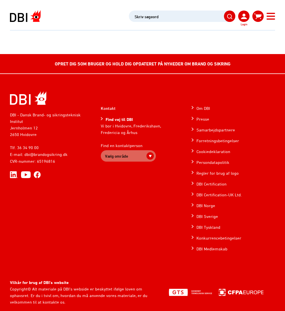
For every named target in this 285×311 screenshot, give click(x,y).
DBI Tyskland (208, 227)
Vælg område (116, 156)
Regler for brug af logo (217, 173)
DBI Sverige (207, 216)
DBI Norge (205, 205)
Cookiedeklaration (213, 151)
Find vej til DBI (119, 119)
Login (244, 24)
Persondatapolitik (212, 162)
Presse (202, 119)
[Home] (28, 98)
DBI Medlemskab (211, 248)
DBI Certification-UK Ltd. (219, 194)
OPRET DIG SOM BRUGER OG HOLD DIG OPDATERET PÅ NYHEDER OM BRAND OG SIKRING (142, 63)
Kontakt (108, 108)
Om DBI (203, 108)
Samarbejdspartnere (215, 129)
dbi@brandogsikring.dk (46, 154)
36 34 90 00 (28, 147)
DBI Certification (211, 184)
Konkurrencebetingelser (218, 238)
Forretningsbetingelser (217, 140)
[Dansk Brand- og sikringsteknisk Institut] (25, 16)
